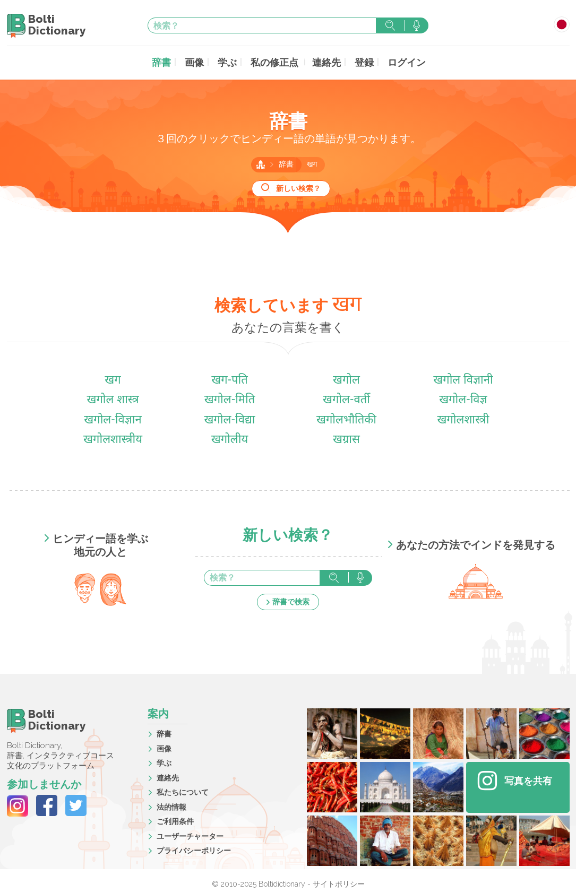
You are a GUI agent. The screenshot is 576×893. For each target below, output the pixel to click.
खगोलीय (229, 438)
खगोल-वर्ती (346, 398)
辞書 (170, 62)
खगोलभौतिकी (346, 419)
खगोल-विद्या (229, 419)
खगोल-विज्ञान (112, 419)
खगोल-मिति (229, 398)
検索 (390, 25)
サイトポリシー (339, 882)
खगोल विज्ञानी (463, 379)
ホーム (260, 163)
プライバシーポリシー (194, 849)
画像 (201, 62)
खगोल (346, 379)
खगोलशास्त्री (463, 419)
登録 (358, 62)
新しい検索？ (298, 187)
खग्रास (346, 438)
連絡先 (324, 62)
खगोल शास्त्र (113, 398)
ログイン (398, 62)
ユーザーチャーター (190, 834)
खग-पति (229, 379)
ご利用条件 (175, 820)
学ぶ (232, 62)
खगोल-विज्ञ (463, 398)
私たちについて (183, 790)
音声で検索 (416, 25)
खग (312, 163)
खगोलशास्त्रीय (112, 438)
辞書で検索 (291, 600)
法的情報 (171, 805)
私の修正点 (276, 62)
